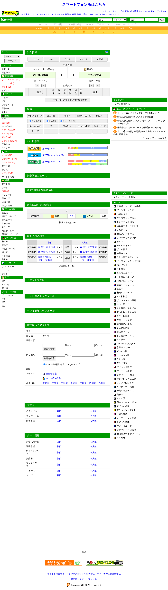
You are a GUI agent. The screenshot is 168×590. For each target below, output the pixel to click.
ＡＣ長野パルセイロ (126, 308)
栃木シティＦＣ (124, 245)
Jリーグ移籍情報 (121, 103)
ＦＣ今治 (121, 398)
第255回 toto (41, 148)
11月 (115, 28)
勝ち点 (5, 245)
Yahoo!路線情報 (54, 365)
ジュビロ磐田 (123, 328)
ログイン (6, 69)
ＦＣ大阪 (121, 359)
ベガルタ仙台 (123, 214)
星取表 (5, 259)
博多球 (90, 69)
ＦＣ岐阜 (121, 339)
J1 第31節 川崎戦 (46, 248)
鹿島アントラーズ (125, 234)
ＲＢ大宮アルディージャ (128, 257)
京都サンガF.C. (124, 347)
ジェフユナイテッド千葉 (128, 261)
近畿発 (74, 383)
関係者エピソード (10, 234)
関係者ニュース (9, 231)
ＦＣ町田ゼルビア (125, 277)
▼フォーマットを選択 (124, 197)
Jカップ (89, 24)
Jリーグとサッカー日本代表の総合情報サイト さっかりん (129, 11)
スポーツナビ (100, 126)
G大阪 (85, 243)
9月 (100, 28)
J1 (33, 24)
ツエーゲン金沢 (124, 320)
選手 (4, 306)
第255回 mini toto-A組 (45, 155)
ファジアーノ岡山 (125, 375)
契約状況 (6, 198)
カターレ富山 (123, 316)
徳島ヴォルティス (125, 390)
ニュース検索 (67, 121)
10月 (107, 28)
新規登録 (6, 72)
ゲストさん (162, 11)
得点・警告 (7, 205)
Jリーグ (35, 131)
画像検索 (51, 121)
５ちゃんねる (35, 126)
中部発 (64, 383)
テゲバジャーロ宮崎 (126, 430)
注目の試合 (82, 14)
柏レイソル (122, 265)
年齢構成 (6, 223)
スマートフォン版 (88, 579)
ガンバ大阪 (122, 351)
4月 (67, 28)
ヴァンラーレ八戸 (125, 210)
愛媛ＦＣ (121, 394)
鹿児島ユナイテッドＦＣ (128, 433)
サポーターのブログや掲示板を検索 (69, 100)
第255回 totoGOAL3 (45, 161)
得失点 (5, 252)
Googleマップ (73, 365)
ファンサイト (8, 105)
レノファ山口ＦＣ (125, 383)
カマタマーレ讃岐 (125, 386)
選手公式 (6, 108)
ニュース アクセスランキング (131, 109)
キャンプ (6, 148)
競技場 (5, 213)
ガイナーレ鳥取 (124, 371)
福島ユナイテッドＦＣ (127, 226)
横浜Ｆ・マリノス (125, 284)
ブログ (5, 274)
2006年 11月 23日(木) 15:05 (46, 69)
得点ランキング (9, 216)
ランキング (59, 14)
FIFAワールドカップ (126, 24)
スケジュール (114, 14)
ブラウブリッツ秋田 (126, 218)
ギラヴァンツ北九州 (126, 410)
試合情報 (32, 52)
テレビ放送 (7, 126)
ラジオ (68, 59)
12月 (122, 28)
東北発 (46, 383)
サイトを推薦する (56, 574)
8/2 (54, 32)
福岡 (50, 243)
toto (96, 14)
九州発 (102, 383)
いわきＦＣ (122, 230)
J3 (46, 24)
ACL (110, 24)
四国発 (92, 383)
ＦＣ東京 (121, 269)
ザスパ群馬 (122, 249)
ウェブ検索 (35, 121)
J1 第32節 (67, 64)
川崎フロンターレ (125, 281)
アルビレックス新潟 (126, 312)
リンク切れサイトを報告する (81, 574)
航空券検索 (51, 374)
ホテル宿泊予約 (53, 379)
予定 (130, 28)
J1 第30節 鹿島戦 (88, 252)
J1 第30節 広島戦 (46, 252)
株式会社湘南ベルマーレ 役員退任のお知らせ (139, 127)
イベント (6, 284)
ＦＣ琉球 (121, 437)
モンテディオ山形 (125, 222)
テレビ (91, 14)
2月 (54, 28)
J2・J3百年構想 (74, 24)
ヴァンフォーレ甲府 (126, 300)
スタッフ (6, 227)
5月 (74, 28)
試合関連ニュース (37, 176)
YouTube (67, 126)
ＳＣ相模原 (122, 296)
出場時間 (6, 202)
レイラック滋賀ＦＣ (126, 343)
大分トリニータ (124, 426)
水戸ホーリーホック (126, 237)
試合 (4, 101)
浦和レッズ (122, 253)
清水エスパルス (124, 324)
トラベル (103, 14)
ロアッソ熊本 (123, 422)
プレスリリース (46, 14)
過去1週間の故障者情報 (40, 191)
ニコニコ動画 (84, 126)
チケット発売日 (36, 280)
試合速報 (25, 14)
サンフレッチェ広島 (126, 379)
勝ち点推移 (7, 220)
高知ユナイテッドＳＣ (127, 402)
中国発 (83, 383)
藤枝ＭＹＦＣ (123, 332)
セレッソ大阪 (123, 355)
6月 (80, 28)
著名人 (5, 112)
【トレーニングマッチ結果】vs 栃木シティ (138, 113)
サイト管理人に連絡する (109, 574)
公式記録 (67, 85)
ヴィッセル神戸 (124, 367)
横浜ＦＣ (121, 288)
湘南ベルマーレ (124, 292)
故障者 (68, 14)
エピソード (7, 195)
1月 (47, 28)
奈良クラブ (122, 363)
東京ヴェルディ (124, 273)
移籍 (74, 14)
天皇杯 (100, 24)
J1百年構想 (56, 24)
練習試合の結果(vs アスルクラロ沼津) (135, 117)
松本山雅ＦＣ (123, 304)
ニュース (34, 14)
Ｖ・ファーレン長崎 (126, 418)
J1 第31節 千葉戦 (88, 248)
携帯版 (74, 579)
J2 (40, 24)
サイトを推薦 (8, 177)
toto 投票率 (33, 141)
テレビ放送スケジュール (41, 296)
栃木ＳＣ (121, 241)
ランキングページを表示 (155, 138)
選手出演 (6, 144)
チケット (84, 59)
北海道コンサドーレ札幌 (128, 206)
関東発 (55, 383)
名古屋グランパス (125, 335)
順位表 (5, 241)
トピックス (7, 90)
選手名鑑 (6, 184)
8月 (93, 28)
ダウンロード (8, 295)
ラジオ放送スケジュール (41, 311)
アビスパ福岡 (123, 406)
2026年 (39, 28)
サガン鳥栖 (122, 414)
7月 (87, 28)
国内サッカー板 (84, 116)
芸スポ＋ (100, 116)
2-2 (71, 216)
